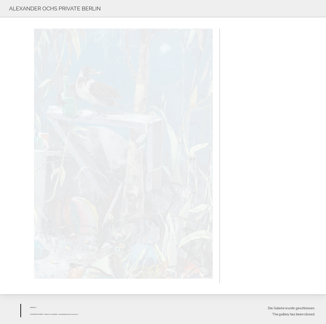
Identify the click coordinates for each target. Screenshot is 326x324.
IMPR (31, 307)
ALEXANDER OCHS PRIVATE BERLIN (55, 8)
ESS (33, 307)
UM (35, 307)
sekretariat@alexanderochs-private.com (68, 314)
